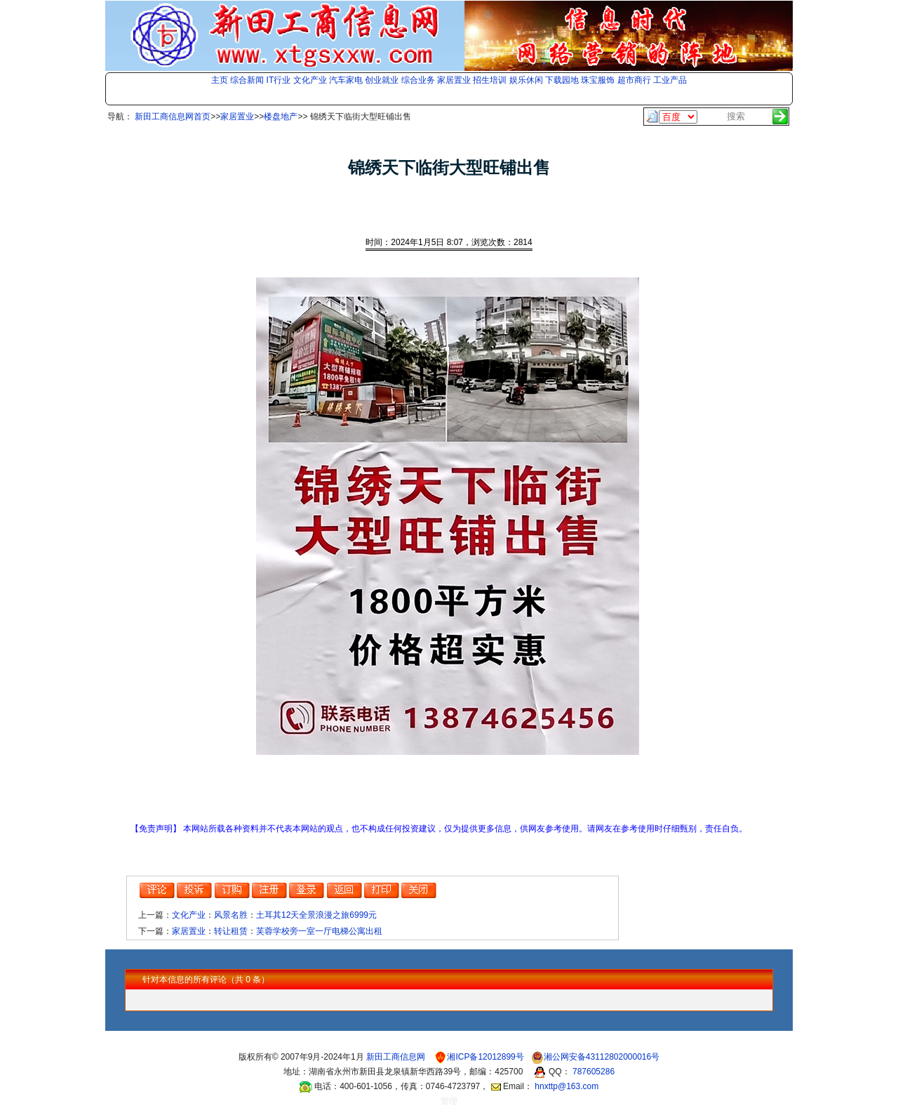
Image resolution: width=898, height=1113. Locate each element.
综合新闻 (247, 80)
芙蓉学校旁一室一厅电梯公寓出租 (319, 931)
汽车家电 (346, 80)
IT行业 (279, 80)
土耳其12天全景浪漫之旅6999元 (316, 915)
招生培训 (490, 80)
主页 (219, 80)
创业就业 (381, 80)
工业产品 (670, 80)
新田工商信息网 (396, 1057)
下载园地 (562, 80)
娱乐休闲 (526, 80)
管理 (449, 1101)
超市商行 (634, 80)
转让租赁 (231, 931)
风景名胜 (231, 915)
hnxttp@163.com (566, 1086)
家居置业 (454, 80)
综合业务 (418, 80)
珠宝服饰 (598, 80)
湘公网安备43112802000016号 (601, 1057)
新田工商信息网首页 (172, 116)
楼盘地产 (280, 116)
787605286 (593, 1071)
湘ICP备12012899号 (486, 1057)
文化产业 (310, 80)
